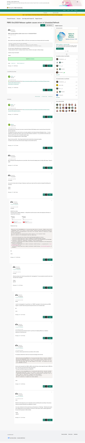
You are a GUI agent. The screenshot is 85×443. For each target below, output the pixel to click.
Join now (8, 4)
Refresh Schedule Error (20, 63)
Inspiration (29, 7)
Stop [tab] (67, 51)
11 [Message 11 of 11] (11, 87)
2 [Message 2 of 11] (11, 192)
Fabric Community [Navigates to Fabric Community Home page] (18, 7)
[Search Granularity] (47, 13)
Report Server (38, 18)
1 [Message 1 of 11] (11, 65)
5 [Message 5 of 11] (18, 315)
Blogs (44, 7)
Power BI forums (11, 18)
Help (72, 10)
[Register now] (60, 49)
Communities (39, 7)
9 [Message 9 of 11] (11, 165)
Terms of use (70, 435)
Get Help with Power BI (28, 18)
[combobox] (65, 13)
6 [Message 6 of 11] (18, 336)
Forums (25, 7)
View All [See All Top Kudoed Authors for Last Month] (58, 97)
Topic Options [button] (49, 25)
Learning (48, 7)
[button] (42, 25)
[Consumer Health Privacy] (21, 439)
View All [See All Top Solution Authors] (58, 74)
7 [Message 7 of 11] (18, 385)
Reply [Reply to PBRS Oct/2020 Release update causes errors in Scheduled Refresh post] (50, 65)
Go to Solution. (31, 58)
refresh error (13, 63)
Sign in (68, 10)
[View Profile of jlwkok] (12, 76)
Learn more (60, 14)
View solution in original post (13, 84)
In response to (14, 204)
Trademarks (75, 435)
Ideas (34, 7)
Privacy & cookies (64, 435)
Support (52, 7)
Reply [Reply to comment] (50, 116)
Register (64, 10)
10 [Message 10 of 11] (11, 145)
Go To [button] (75, 10)
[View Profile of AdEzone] (12, 124)
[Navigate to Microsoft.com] (10, 7)
